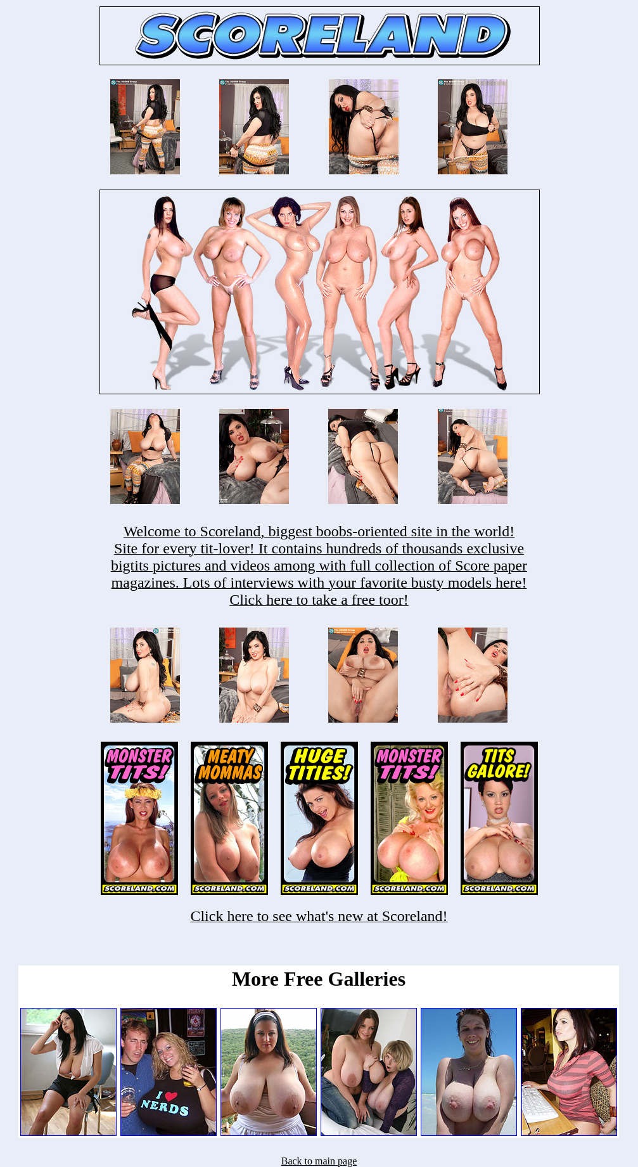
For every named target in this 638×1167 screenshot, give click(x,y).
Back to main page (319, 1161)
